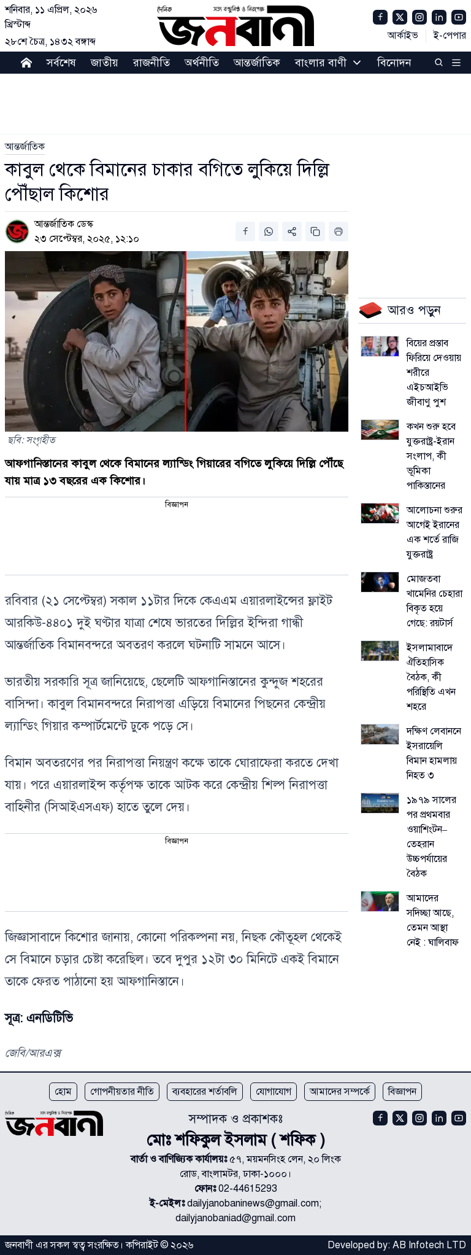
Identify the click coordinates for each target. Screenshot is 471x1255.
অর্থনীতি (202, 62)
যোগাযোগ (273, 1092)
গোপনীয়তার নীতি (122, 1092)
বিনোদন (394, 62)
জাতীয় (104, 62)
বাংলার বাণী (321, 62)
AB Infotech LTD (429, 1245)
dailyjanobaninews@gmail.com (253, 1203)
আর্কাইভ (403, 35)
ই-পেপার (450, 35)
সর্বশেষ (61, 62)
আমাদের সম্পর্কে (340, 1092)
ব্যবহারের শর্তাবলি (204, 1092)
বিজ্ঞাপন (402, 1092)
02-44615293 (247, 1189)
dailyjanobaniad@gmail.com (235, 1218)
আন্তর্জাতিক (257, 62)
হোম (63, 1092)
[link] (25, 146)
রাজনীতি (151, 62)
